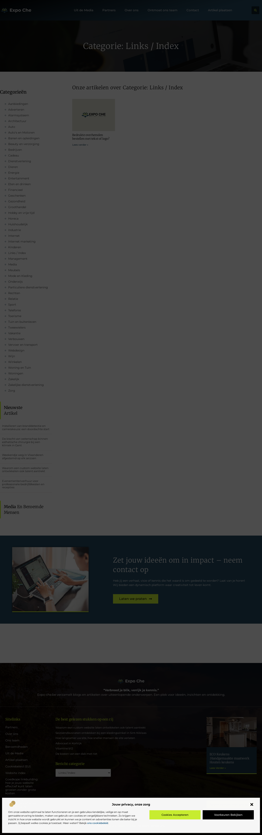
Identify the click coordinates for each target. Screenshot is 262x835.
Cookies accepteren (175, 814)
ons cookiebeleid (97, 823)
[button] (252, 804)
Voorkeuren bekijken (228, 814)
